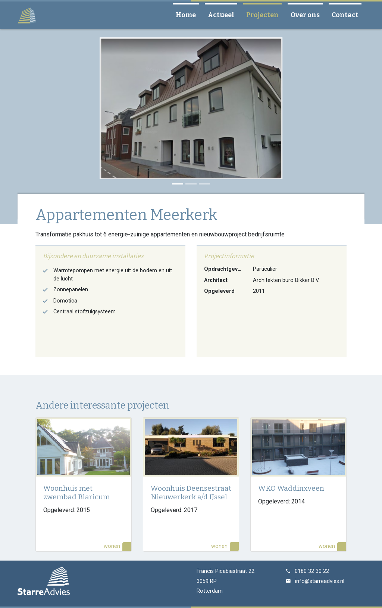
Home (189, 14)
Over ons (308, 14)
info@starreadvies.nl (319, 581)
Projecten (265, 14)
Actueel (224, 14)
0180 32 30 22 (312, 571)
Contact (348, 14)
